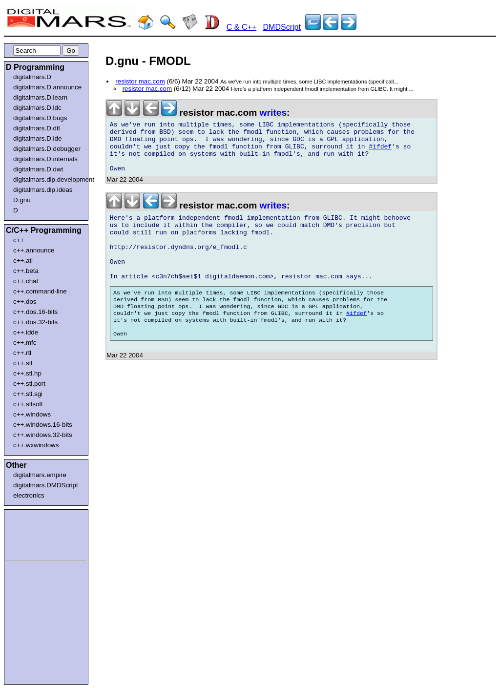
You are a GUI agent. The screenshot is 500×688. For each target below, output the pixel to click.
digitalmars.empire (39, 475)
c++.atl (23, 260)
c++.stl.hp (27, 373)
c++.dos (24, 301)
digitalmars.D (32, 77)
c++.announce (34, 250)
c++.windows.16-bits (42, 424)
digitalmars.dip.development (48, 179)
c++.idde (25, 332)
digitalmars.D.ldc (37, 107)
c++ (18, 240)
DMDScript (282, 27)
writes (273, 112)
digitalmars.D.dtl (36, 128)
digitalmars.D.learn (40, 97)
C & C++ (241, 27)
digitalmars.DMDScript (45, 485)
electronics (28, 495)
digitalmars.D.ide (37, 138)
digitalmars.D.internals (45, 159)
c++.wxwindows (36, 445)
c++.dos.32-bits (35, 322)
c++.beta (26, 270)
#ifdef (380, 152)
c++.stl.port (29, 383)
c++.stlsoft (28, 404)
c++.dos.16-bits (35, 311)
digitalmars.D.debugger (47, 148)
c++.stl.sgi (27, 393)
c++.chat (25, 281)
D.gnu (22, 200)
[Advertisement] (35, 533)
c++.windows (32, 414)
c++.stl (22, 363)
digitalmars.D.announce (47, 87)
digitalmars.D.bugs (40, 118)
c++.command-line (40, 291)
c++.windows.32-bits (42, 434)
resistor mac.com (140, 81)
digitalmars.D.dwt (38, 169)
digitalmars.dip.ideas (43, 189)
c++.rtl (22, 352)
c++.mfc (24, 342)
